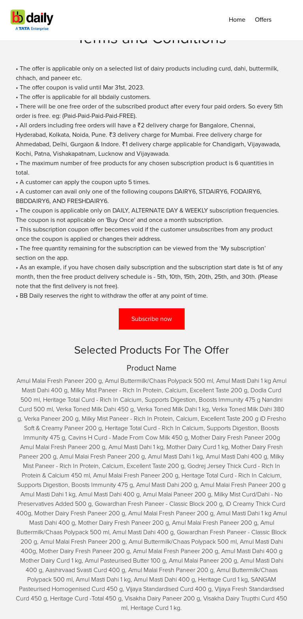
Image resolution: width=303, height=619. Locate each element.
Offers (263, 20)
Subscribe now (151, 319)
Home (237, 20)
